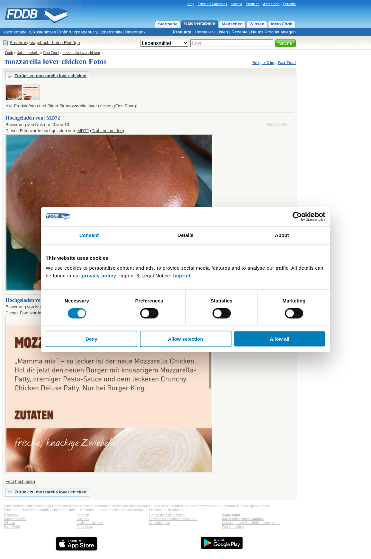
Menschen (232, 24)
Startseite (167, 24)
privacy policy (99, 275)
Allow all (279, 339)
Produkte (182, 32)
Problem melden (106, 130)
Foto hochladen (20, 481)
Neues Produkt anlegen (273, 32)
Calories (83, 519)
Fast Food (51, 53)
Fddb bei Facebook (212, 4)
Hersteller (204, 32)
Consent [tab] (89, 235)
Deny (91, 339)
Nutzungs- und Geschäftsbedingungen (251, 523)
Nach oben (277, 124)
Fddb (9, 53)
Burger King (264, 62)
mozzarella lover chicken (81, 53)
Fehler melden (233, 526)
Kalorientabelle (199, 23)
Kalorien (83, 515)
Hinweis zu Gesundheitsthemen (173, 519)
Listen (222, 32)
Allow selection (185, 339)
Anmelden (271, 4)
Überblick (11, 515)
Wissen (257, 24)
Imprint (182, 275)
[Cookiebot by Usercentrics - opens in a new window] (297, 216)
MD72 (83, 130)
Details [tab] (185, 235)
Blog (190, 4)
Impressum (231, 515)
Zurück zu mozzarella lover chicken (50, 75)
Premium (252, 4)
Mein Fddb (282, 24)
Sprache (289, 4)
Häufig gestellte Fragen (167, 515)
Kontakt (236, 4)
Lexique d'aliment (90, 523)
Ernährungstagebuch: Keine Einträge (45, 42)
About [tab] (282, 235)
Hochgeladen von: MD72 (32, 118)
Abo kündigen (159, 523)
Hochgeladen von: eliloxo (33, 300)
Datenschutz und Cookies (243, 519)
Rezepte (239, 32)
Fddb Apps (85, 526)
